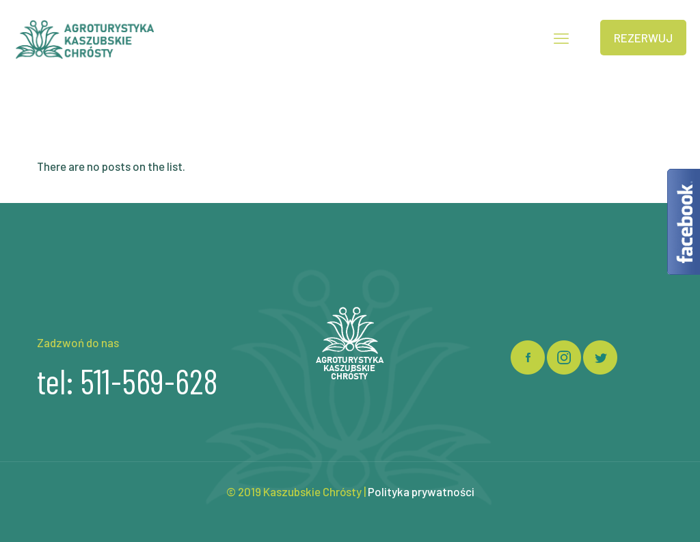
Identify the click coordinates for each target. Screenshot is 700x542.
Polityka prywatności (421, 491)
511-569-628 (149, 380)
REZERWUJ (643, 37)
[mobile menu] (561, 37)
